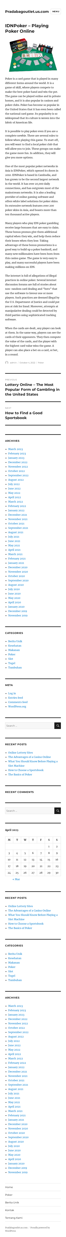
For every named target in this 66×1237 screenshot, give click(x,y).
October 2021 (16, 523)
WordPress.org (17, 706)
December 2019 (17, 611)
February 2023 (17, 453)
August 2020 (16, 584)
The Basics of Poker (20, 774)
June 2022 (14, 488)
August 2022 (16, 479)
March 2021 (15, 554)
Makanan (14, 650)
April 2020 (14, 602)
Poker (41, 362)
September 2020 (18, 580)
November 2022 (18, 466)
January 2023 (16, 457)
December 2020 (17, 567)
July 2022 (14, 484)
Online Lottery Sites (20, 752)
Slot (10, 658)
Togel (11, 663)
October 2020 (16, 576)
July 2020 (14, 589)
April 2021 (14, 549)
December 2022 (17, 462)
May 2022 (14, 492)
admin (13, 362)
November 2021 (17, 519)
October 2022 (16, 471)
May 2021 (14, 545)
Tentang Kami (13, 1217)
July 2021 (13, 536)
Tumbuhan (15, 667)
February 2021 (17, 558)
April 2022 (14, 497)
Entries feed (15, 697)
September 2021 (18, 527)
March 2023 (15, 449)
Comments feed (18, 702)
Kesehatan (14, 645)
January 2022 (16, 510)
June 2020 (14, 593)
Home (9, 1187)
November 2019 (18, 615)
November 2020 (18, 571)
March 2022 (15, 501)
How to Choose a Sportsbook (26, 770)
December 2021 (17, 514)
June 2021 (14, 541)
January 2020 (16, 606)
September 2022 (18, 475)
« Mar (16, 879)
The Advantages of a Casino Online (29, 757)
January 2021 (16, 562)
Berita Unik (15, 641)
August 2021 (15, 532)
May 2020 (14, 598)
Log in (12, 693)
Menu (55, 11)
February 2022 (17, 506)
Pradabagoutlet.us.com (27, 11)
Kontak (9, 1210)
